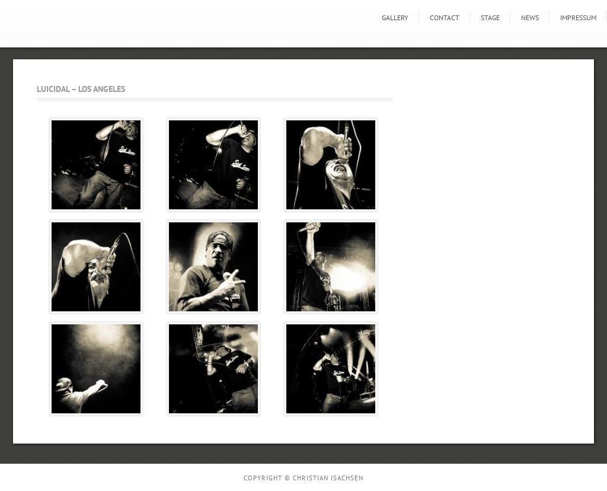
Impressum (578, 17)
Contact (444, 17)
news (530, 17)
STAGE (490, 17)
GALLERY (395, 17)
